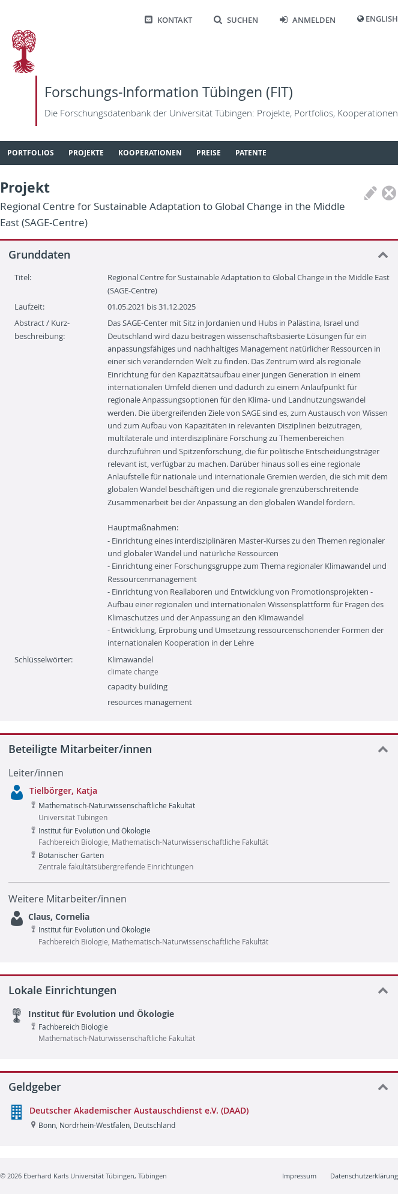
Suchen (236, 20)
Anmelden (308, 20)
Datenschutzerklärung (364, 1175)
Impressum (299, 1175)
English (382, 19)
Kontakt (168, 20)
